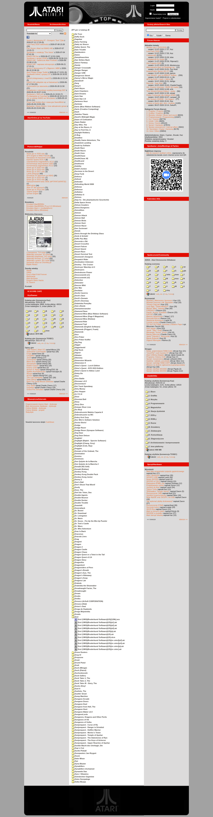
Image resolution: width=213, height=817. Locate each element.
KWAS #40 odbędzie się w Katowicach (42, 82)
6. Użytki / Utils (152, 121)
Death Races (79, 151)
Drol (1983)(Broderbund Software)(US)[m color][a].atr (99, 646)
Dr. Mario (77, 518)
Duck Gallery (79, 676)
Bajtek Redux (31, 264)
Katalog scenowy (152, 264)
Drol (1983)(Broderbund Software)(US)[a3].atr (96, 628)
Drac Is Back (79, 531)
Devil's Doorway (80, 301)
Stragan (148, 349)
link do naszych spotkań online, (159, 153)
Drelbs (76, 599)
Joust (29, 358)
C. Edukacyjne (153, 431)
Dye (75, 761)
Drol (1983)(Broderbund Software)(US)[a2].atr (96, 625)
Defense (77, 187)
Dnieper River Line (81, 407)
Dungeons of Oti (80, 720)
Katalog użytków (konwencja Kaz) (159, 381)
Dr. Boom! (78, 511)
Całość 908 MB (154, 450)
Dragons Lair (79, 580)
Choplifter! (31, 356)
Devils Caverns (80, 293)
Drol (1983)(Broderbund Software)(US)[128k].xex (97, 619)
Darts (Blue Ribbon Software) (86, 107)
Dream (76, 593)
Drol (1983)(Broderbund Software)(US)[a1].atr (96, 622)
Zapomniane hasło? (153, 18)
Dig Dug (77, 342)
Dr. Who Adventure (81, 529)
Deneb (76, 231)
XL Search (30, 282)
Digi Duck (77, 350)
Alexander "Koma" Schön (156, 332)
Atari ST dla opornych (35, 188)
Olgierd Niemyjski (153, 340)
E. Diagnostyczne (155, 439)
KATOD (149, 314)
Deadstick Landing (81, 143)
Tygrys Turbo (151, 489)
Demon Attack (79, 215)
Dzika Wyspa (79, 782)
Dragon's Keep (80, 578)
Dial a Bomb (78, 306)
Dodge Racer (79, 428)
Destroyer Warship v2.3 (83, 267)
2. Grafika (151, 396)
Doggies (77, 448)
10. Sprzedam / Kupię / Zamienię (159, 129)
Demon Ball (78, 218)
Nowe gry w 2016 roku (36, 178)
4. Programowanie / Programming (160, 117)
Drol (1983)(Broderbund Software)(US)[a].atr (95, 631)
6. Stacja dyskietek (155, 411)
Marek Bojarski (152, 338)
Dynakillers (78, 766)
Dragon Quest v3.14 (82, 557)
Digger (76, 345)
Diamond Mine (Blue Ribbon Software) (90, 314)
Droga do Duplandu (82, 609)
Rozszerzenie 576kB (154, 505)
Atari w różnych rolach (155, 511)
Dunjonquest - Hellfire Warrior (86, 730)
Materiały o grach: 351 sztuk (38, 260)
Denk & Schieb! (80, 236)
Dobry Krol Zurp (80, 417)
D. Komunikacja (154, 435)
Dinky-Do (77, 373)
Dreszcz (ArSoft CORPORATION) (87, 601)
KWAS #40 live (33, 56)
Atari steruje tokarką (154, 515)
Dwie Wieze (78, 759)
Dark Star (77, 96)
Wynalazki (149, 469)
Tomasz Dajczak (153, 304)
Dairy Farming (79, 42)
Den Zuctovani (79, 228)
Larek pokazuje (33, 174)
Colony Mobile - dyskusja (36, 408)
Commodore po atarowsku (37, 86)
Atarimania (30, 276)
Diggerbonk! (79, 347)
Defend (76, 179)
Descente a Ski (80, 241)
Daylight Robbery (81, 133)
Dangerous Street (81, 76)
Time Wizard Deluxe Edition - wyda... (161, 91)
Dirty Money (78, 389)
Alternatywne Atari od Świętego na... (161, 67)
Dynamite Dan (79, 771)
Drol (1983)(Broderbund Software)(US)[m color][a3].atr (100, 643)
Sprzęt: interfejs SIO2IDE (156, 369)
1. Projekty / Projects (154, 111)
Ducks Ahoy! (79, 686)
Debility (76, 166)
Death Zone (78, 153)
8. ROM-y (151, 419)
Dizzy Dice (78, 404)
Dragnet (77, 542)
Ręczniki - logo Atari (154, 83)
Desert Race (78, 252)
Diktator (77, 355)
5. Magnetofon (153, 407)
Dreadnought (79, 591)
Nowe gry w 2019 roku (36, 170)
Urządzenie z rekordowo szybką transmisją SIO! (46, 90)
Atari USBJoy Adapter (155, 355)
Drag (75, 539)
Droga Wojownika (81, 612)
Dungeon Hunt (79, 709)
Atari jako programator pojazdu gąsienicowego (165, 471)
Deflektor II (78, 195)
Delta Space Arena (81, 202)
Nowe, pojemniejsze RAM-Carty (159, 351)
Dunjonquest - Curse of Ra (85, 725)
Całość (32, 343)
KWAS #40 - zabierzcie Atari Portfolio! (42, 60)
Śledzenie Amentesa (154, 320)
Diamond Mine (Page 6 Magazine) (88, 316)
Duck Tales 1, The (81, 678)
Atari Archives (32, 278)
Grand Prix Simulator (35, 389)
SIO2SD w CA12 (153, 481)
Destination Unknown (83, 262)
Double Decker (80, 500)
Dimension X (79, 363)
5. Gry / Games (152, 119)
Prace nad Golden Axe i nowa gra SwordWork (45, 102)
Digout (76, 353)
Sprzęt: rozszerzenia (154, 359)
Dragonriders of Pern (82, 568)
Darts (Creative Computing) (85, 109)
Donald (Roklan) (80, 469)
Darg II (76, 86)
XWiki (28, 272)
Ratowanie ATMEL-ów (155, 483)
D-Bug (76, 135)
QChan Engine (33, 193)
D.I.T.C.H (77, 394)
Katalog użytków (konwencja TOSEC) (161, 454)
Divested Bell (79, 399)
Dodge (76, 425)
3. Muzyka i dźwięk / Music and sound (161, 115)
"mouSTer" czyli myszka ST (157, 353)
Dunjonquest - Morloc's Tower (86, 733)
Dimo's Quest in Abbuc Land (86, 371)
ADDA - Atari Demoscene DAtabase (160, 260)
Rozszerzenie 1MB (154, 493)
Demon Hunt (79, 223)
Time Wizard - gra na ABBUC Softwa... (162, 75)
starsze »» (63, 112)
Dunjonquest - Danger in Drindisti (88, 727)
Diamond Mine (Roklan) (83, 319)
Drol (75, 617)
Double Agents (80, 495)
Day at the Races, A (82, 127)
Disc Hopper (79, 391)
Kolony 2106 (32, 368)
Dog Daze (77, 433)
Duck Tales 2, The (81, 681)
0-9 (28, 311)
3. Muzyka (151, 399)
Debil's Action (79, 169)
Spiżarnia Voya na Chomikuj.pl (38, 262)
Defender (77, 182)
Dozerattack (78, 508)
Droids (76, 614)
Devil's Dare (78, 296)
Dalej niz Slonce (80, 44)
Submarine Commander (36, 352)
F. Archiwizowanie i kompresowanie (163, 443)
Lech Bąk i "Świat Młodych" (157, 306)
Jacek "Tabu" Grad (154, 330)
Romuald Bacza (152, 318)
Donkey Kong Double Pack (85, 474)
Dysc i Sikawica (80, 774)
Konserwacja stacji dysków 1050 (40, 164)
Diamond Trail (79, 324)
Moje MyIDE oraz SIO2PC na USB (160, 497)
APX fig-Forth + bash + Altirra (158, 79)
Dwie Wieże (31, 380)
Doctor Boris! (79, 423)
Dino (75, 376)
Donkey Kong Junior (82, 477)
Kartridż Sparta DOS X (36, 160)
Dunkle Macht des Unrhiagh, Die (87, 746)
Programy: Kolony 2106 (156, 357)
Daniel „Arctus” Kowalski (156, 312)
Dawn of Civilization (82, 120)
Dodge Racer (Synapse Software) (88, 430)
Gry (151, 36)
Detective (77, 280)
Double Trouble (80, 503)
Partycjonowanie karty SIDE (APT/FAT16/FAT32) (46, 182)
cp (183, 267)
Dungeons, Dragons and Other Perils (89, 717)
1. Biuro (150, 392)
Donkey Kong (79, 472)
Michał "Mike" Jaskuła (155, 308)
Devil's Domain (80, 298)
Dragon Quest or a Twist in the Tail (88, 555)
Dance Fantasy (80, 63)
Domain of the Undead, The (85, 451)
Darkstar (77, 104)
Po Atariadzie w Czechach (37, 96)
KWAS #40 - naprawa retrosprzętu (40, 64)
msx (175, 279)
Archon (29, 376)
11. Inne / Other (152, 131)
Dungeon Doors (80, 701)
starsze (65, 198)
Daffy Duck (78, 37)
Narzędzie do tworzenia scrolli (39, 158)
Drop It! (76, 655)
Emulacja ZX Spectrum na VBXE (40, 176)
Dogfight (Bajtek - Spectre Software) (89, 441)
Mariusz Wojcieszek (154, 316)
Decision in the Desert (83, 171)
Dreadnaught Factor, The (84, 588)
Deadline (77, 138)
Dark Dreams (79, 94)
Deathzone (78, 164)
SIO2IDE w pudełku (154, 513)
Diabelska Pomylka (81, 303)
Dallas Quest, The (81, 47)
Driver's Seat (79, 606)
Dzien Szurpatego (81, 779)
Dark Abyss (78, 88)
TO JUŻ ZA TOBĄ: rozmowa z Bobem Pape (164, 324)
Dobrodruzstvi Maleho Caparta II (87, 412)
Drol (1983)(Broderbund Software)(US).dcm (95, 637)
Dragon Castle (79, 549)
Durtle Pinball (79, 751)
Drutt (75, 665)
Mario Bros (31, 362)
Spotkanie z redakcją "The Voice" (40, 52)
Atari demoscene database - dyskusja (41, 406)
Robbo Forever (33, 366)
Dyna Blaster (79, 764)
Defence (77, 177)
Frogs (29, 354)
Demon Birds (79, 221)
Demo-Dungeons (80, 208)
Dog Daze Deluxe (81, 435)
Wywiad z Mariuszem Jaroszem (159, 300)
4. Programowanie (155, 403)
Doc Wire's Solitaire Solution (86, 420)
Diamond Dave (79, 311)
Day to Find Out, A (81, 130)
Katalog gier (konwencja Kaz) (37, 300)
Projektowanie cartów (155, 485)
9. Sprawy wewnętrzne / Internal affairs (162, 127)
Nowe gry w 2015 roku (36, 180)
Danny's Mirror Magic (82, 78)
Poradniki (29, 152)
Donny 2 (77, 480)
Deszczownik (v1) (81, 275)
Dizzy (75, 402)
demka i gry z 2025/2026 (156, 47)
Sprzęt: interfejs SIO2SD (156, 371)
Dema (168, 36)
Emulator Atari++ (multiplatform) (39, 208)
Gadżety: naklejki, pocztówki (157, 361)
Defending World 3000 (83, 184)
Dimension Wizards (82, 360)
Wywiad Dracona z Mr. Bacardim (159, 302)
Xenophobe (31, 364)
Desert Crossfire (80, 244)
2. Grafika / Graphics (154, 113)
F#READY (150, 310)
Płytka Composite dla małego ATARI (161, 95)
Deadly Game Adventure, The (86, 140)
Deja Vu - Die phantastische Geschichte (90, 200)
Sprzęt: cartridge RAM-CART (158, 363)
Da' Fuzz (77, 34)
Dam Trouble (79, 50)
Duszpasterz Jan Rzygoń (84, 753)
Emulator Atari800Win (35, 204)
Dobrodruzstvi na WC (82, 415)
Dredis (76, 596)
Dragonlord (78, 565)
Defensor (77, 190)
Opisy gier (29, 348)
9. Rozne (151, 423)
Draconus (77, 534)
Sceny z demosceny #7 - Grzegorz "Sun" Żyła (45, 40)
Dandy (76, 65)
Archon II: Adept (33, 370)
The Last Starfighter (35, 378)
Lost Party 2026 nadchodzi (37, 44)
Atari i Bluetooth (152, 475)
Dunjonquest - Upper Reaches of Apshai (91, 743)
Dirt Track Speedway (82, 386)
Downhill (77, 505)
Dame (76, 55)
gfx (183, 271)
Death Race (78, 148)
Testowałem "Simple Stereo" (157, 491)
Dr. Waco (77, 526)
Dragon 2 (77, 547)
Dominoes (78, 459)
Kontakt (28, 286)
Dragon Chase (79, 552)
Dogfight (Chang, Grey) (83, 443)
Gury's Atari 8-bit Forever (36, 274)
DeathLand (78, 161)
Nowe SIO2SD (152, 479)
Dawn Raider (79, 122)
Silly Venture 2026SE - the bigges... (160, 99)
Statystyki (29, 412)
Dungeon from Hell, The (83, 707)
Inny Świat (31, 385)
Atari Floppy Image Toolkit (37, 72)
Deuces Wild (79, 285)
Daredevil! (78, 81)
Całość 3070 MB (34, 334)
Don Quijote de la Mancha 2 (85, 464)
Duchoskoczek (80, 673)
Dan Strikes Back (81, 60)
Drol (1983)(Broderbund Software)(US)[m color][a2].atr (100, 640)
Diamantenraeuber (81, 309)
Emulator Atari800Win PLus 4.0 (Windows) (43, 206)
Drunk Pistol (79, 663)
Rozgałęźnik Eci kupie (155, 59)
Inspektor (30, 387)
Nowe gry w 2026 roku (36, 154)
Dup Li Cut (78, 748)
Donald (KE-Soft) (80, 467)
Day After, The (79, 125)
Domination (78, 454)
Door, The (77, 490)
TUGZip (52, 343)
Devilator (77, 290)
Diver (75, 397)
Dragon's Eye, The (81, 573)
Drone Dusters (79, 652)
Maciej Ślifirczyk (152, 334)
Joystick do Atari (153, 487)
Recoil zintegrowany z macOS (39, 78)
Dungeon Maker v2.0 (82, 712)
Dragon (76, 544)
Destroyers (78, 270)
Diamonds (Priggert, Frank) (85, 329)
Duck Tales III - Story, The (84, 683)
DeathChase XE (80, 158)
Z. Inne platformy (154, 446)
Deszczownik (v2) (81, 278)
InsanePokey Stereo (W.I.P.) (157, 71)
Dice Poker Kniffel (81, 340)
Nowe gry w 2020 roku (36, 168)
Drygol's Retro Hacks (35, 280)
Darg (75, 83)
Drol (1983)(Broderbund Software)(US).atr (94, 634)
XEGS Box (150, 509)
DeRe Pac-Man (79, 239)
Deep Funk (78, 174)
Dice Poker (78, 337)
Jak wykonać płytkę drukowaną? (159, 501)
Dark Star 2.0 (79, 99)
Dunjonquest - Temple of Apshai (87, 735)
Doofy (76, 487)
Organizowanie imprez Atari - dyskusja (41, 404)
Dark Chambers (80, 91)
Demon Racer (79, 226)
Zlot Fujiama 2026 (153, 63)
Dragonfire (78, 562)
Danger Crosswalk (81, 68)
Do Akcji (77, 410)
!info (166, 275)
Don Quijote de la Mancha (84, 461)
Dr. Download (79, 513)
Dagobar (77, 39)
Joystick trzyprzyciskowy (156, 495)
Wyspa (29, 374)
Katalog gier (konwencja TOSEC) (39, 338)
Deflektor (77, 192)
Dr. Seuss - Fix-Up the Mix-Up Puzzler (89, 521)
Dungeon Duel (79, 704)
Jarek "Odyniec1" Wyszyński (158, 336)
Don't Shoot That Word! (83, 485)
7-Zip (47, 343)
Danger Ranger (80, 70)
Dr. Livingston (79, 516)
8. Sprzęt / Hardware (154, 125)
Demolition (78, 210)
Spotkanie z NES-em (35, 94)
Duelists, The (79, 691)
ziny (166, 290)
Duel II (76, 689)
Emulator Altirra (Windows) (37, 210)
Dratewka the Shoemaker (84, 586)
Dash (75, 112)
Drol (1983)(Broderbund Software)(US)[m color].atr (98, 649)
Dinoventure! (79, 384)
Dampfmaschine (80, 57)
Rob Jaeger (151, 328)
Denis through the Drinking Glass (88, 234)
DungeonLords (80, 714)
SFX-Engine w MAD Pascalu (38, 156)
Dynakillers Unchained (83, 769)
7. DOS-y (151, 415)
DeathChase (78, 156)
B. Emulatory (153, 427)
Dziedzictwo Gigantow (83, 777)
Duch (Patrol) (79, 670)
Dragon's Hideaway (82, 575)
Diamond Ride (79, 322)
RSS (63, 34)
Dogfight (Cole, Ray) (82, 446)
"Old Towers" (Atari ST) (36, 350)
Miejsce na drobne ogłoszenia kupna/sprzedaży (165, 365)
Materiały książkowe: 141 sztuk (39, 256)
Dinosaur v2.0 (79, 381)
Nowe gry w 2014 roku (36, 190)
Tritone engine (32, 191)
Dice (75, 335)
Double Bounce (80, 498)
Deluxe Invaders (80, 205)
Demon (76, 213)
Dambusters (78, 52)
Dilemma (77, 358)
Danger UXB (78, 73)
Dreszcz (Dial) (79, 604)
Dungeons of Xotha (82, 722)
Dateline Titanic (80, 114)
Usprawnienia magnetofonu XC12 (40, 162)
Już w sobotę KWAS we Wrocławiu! (41, 98)
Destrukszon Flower (82, 272)
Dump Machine (80, 696)
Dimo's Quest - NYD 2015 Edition (87, 368)
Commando (31, 360)
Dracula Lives (79, 536)
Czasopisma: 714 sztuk (36, 252)
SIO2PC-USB (152, 477)
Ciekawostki (151, 55)
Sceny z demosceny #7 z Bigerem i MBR (43, 68)
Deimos (76, 197)
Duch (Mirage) (79, 668)
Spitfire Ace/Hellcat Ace (36, 372)
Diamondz (78, 332)
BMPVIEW (31, 186)
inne (46, 331)
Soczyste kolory (152, 507)
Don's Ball (78, 482)
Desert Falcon (79, 246)
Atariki (29, 270)
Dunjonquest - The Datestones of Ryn (89, 738)
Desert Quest (79, 249)
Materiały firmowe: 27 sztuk (38, 258)
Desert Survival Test (82, 254)
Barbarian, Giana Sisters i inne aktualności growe (47, 106)
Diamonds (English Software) (86, 327)
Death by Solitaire (81, 145)
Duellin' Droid (79, 694)
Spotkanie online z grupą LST (39, 74)
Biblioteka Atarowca (33, 214)
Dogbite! (77, 438)
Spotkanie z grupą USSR (37, 58)
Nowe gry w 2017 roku (36, 172)
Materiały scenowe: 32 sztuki (38, 254)
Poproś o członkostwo (172, 18)
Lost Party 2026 (152, 51)
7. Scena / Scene (153, 123)
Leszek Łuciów (152, 322)
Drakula (76, 583)
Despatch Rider (80, 259)
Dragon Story (79, 560)
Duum (76, 756)
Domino (77, 456)
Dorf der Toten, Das (82, 492)
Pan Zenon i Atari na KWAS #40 (40, 48)
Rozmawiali (150, 298)
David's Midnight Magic (83, 117)
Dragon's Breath (80, 570)
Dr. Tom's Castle (80, 524)
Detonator (77, 283)
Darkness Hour (80, 101)
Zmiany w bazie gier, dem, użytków (160, 103)
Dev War (77, 288)
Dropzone (77, 657)
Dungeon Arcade (80, 699)
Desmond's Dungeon (82, 257)
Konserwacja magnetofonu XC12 (40, 166)
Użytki (159, 36)
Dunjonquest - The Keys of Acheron (89, 740)
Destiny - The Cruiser (82, 265)
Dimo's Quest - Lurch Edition (86, 366)
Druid (76, 660)
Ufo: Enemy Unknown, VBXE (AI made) (162, 87)
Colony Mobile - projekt (35, 410)
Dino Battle (78, 379)
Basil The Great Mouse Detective (40, 382)
